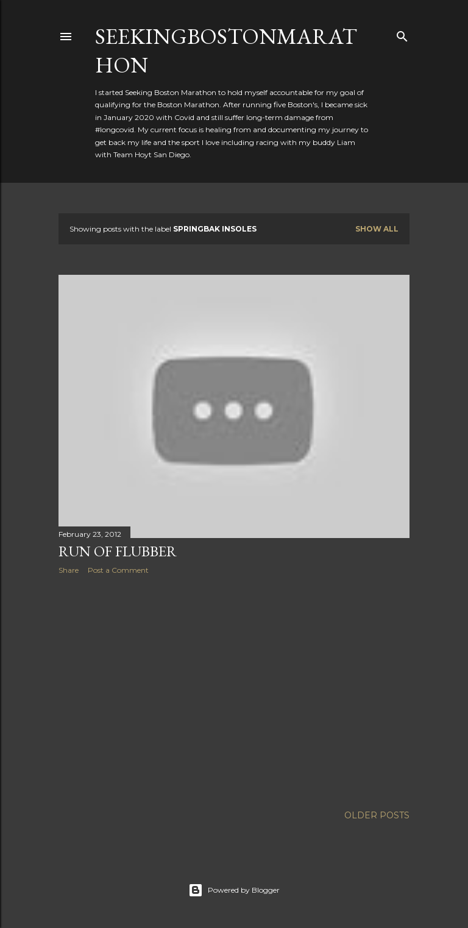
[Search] (402, 34)
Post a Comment (118, 570)
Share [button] (68, 570)
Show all (377, 228)
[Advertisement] (234, 690)
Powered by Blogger (234, 890)
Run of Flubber (117, 551)
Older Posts (377, 815)
